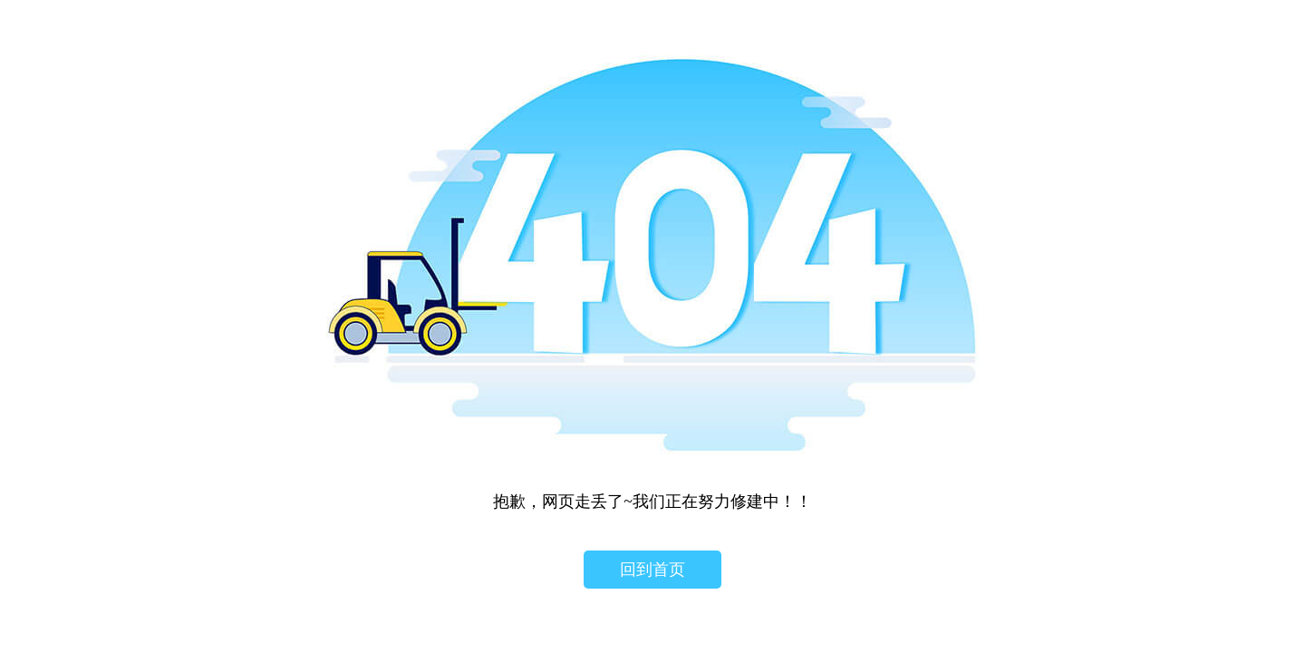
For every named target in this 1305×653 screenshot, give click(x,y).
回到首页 (652, 569)
